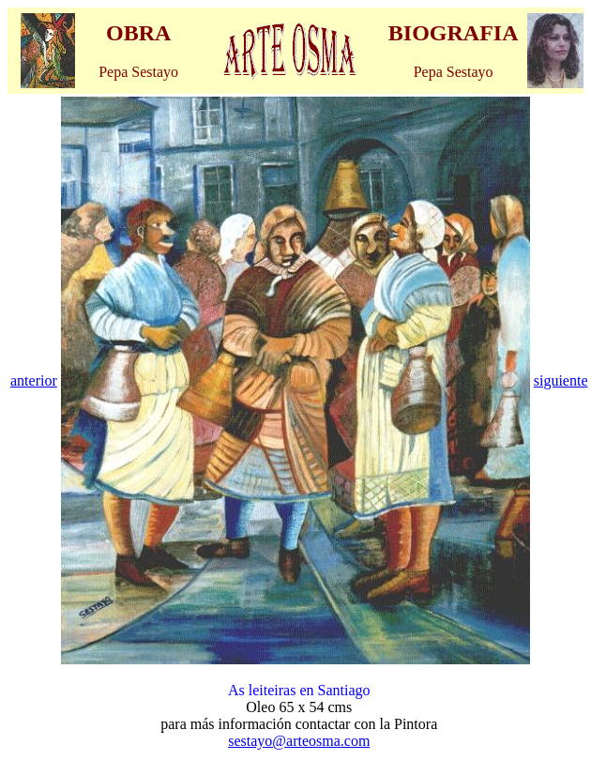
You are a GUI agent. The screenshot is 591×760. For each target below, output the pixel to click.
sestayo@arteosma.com (299, 741)
